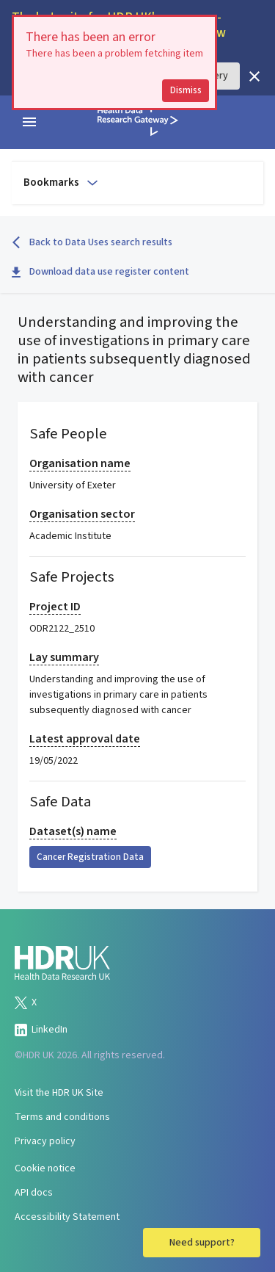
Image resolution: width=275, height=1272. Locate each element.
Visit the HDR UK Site (59, 1092)
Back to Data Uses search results (92, 242)
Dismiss (186, 90)
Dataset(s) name (73, 831)
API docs (34, 1192)
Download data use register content (100, 271)
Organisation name (80, 463)
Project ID (55, 607)
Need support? (202, 1242)
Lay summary (64, 657)
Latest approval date (84, 739)
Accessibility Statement (67, 1217)
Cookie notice (45, 1168)
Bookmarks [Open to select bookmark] (61, 182)
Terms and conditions (62, 1117)
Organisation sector (82, 514)
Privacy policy (45, 1141)
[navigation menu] (29, 122)
